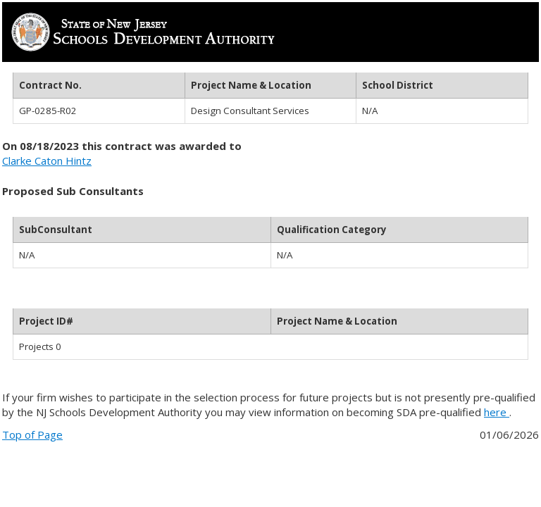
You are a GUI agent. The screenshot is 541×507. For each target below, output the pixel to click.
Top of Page (32, 434)
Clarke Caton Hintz (47, 161)
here (496, 412)
